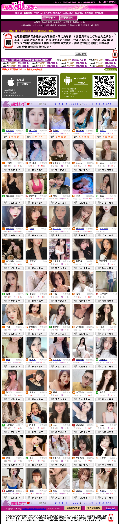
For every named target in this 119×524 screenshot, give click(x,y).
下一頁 (94, 104)
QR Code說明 (110, 69)
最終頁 (109, 104)
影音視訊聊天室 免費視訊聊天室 (34, 509)
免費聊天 (20, 196)
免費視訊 (20, 131)
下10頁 (102, 104)
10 (89, 104)
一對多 (44, 229)
